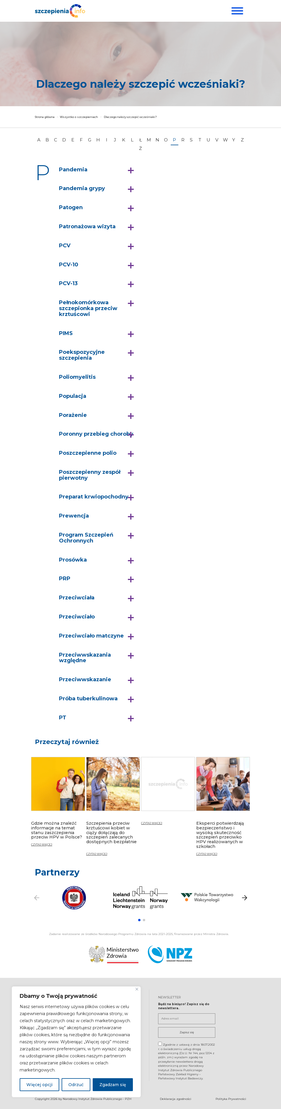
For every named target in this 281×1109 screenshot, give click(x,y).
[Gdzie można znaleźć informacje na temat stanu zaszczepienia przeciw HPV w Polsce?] (58, 804)
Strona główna (45, 117)
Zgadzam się (112, 1084)
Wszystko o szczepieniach (79, 117)
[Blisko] (137, 989)
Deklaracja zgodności (175, 1098)
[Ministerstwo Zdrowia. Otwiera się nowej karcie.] (113, 953)
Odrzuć (76, 1084)
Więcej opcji (39, 1084)
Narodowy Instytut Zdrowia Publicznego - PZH (97, 1098)
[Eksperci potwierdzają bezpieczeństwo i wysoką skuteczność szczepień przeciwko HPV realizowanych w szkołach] (223, 809)
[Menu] (236, 11)
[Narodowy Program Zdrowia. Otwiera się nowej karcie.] (170, 953)
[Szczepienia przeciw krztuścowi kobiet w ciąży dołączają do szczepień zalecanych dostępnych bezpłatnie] (113, 809)
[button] (98, 170)
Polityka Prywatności (231, 1098)
